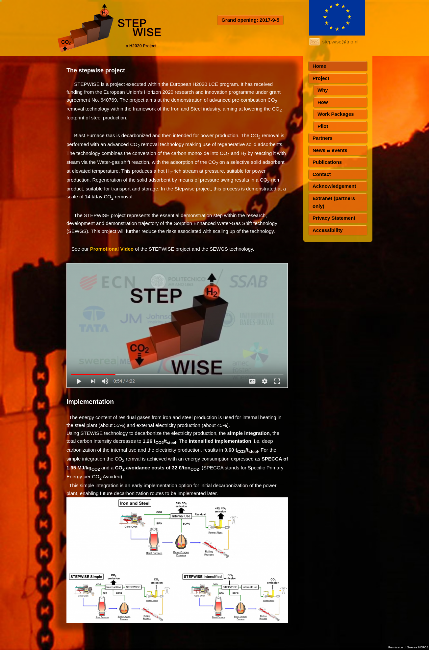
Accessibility (328, 230)
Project (321, 78)
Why (322, 90)
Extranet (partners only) (334, 202)
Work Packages (335, 114)
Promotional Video (112, 249)
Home (319, 66)
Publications (327, 162)
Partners (323, 138)
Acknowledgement (334, 186)
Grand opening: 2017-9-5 (250, 20)
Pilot (322, 126)
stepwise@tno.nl (340, 41)
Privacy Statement (334, 218)
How (322, 102)
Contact (322, 174)
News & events (330, 150)
